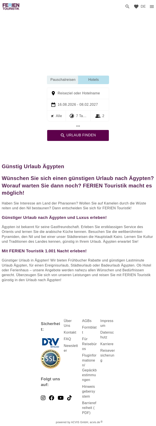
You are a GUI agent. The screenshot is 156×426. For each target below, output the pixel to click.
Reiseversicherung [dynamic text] (107, 355)
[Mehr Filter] (78, 126)
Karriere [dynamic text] (106, 344)
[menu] (143, 6)
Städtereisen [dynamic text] (77, 237)
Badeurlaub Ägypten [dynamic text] (117, 265)
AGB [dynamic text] (86, 321)
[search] (127, 6)
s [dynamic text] (90, 321)
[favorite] (136, 6)
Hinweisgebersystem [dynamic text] (88, 391)
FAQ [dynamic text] (67, 339)
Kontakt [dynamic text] (70, 332)
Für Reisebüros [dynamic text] (89, 344)
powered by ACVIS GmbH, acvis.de (78, 422)
